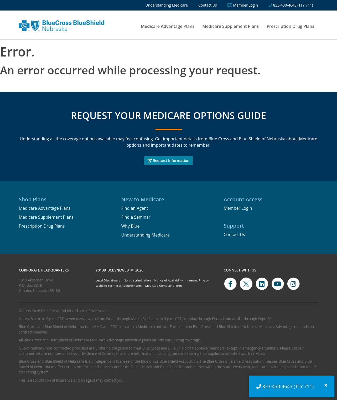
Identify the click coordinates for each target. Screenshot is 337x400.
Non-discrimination (137, 280)
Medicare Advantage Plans (167, 26)
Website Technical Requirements (119, 286)
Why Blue (130, 226)
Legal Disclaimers (108, 280)
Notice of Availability (168, 280)
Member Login (238, 208)
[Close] (325, 385)
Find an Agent (134, 208)
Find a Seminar (135, 217)
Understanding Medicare (145, 235)
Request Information (169, 160)
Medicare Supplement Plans (230, 26)
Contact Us (234, 234)
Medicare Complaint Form (163, 286)
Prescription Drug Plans (290, 26)
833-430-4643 (277, 386)
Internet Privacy (197, 280)
